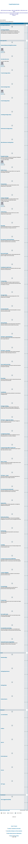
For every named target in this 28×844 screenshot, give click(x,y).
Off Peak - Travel (4, 475)
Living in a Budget (5, 197)
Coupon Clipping (4, 572)
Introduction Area (5, 59)
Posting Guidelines (5, 25)
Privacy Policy (16, 835)
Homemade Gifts (5, 308)
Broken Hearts (4, 699)
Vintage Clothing (4, 406)
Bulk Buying (3, 530)
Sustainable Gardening (6, 628)
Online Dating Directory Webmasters (14, 833)
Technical (2, 794)
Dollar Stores (4, 170)
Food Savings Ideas (5, 100)
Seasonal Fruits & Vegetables (7, 641)
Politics (2, 728)
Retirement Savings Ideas (6, 128)
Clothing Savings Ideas (6, 114)
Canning (3, 544)
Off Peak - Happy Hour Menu (7, 419)
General (2, 710)
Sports (2, 742)
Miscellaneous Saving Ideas (7, 142)
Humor (2, 770)
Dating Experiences (5, 671)
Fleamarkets (4, 184)
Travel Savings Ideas (5, 73)
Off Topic (3, 784)
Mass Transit (4, 461)
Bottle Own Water (5, 517)
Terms (11, 835)
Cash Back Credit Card (6, 267)
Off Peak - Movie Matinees (6, 336)
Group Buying (4, 586)
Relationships (4, 657)
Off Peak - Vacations (5, 350)
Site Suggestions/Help (6, 799)
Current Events (4, 714)
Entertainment (4, 756)
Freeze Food (3, 600)
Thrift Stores (3, 211)
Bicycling (3, 225)
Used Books (3, 392)
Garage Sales (4, 295)
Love (1, 652)
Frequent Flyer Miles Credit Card (8, 447)
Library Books (4, 322)
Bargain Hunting (4, 156)
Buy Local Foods (4, 253)
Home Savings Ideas (5, 86)
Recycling (3, 378)
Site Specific (3, 40)
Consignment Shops (5, 433)
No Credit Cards (4, 614)
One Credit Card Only (5, 364)
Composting (3, 281)
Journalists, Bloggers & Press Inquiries (14, 830)
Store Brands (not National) (7, 489)
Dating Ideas (4, 685)
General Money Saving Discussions (8, 45)
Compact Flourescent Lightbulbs (8, 558)
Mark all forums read (5, 810)
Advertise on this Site (16, 828)
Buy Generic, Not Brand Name (7, 239)
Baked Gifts (3, 503)
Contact (9, 828)
